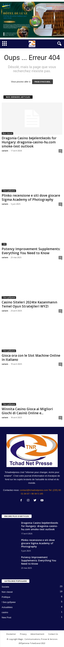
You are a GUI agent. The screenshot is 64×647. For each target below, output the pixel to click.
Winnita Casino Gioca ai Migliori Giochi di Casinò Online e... (27, 411)
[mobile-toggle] (4, 43)
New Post (6, 617)
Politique (6, 597)
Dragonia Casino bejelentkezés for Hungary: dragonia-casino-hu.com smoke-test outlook (29, 142)
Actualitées (7, 607)
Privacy (23, 634)
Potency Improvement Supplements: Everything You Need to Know (31, 251)
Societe (5, 587)
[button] (58, 44)
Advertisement (37, 634)
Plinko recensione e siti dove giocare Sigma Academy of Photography (31, 197)
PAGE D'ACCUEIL (43, 82)
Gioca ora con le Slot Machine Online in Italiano (31, 357)
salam (5, 150)
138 (4, 244)
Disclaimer (11, 634)
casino (5, 612)
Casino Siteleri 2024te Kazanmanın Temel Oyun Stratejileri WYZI (29, 304)
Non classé (7, 133)
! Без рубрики (9, 191)
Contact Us (53, 634)
